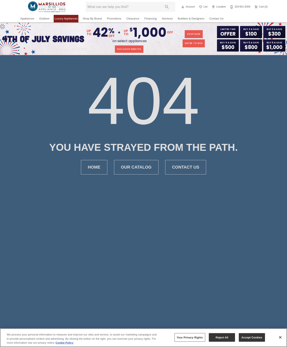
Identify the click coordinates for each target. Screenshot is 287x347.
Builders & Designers (191, 18)
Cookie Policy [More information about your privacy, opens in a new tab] (64, 342)
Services (167, 18)
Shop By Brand (92, 18)
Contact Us (216, 18)
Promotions (114, 18)
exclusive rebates (129, 49)
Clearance (132, 18)
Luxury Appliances (66, 18)
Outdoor (44, 18)
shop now (193, 34)
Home (94, 167)
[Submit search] (167, 7)
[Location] (218, 6)
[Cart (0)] (261, 6)
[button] (182, 6)
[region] (143, 337)
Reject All (222, 337)
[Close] (280, 337)
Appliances (27, 18)
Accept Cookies (251, 337)
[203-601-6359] (239, 6)
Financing (150, 18)
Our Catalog (136, 167)
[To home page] (46, 7)
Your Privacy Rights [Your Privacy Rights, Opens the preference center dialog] (190, 337)
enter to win (194, 43)
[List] (203, 6)
